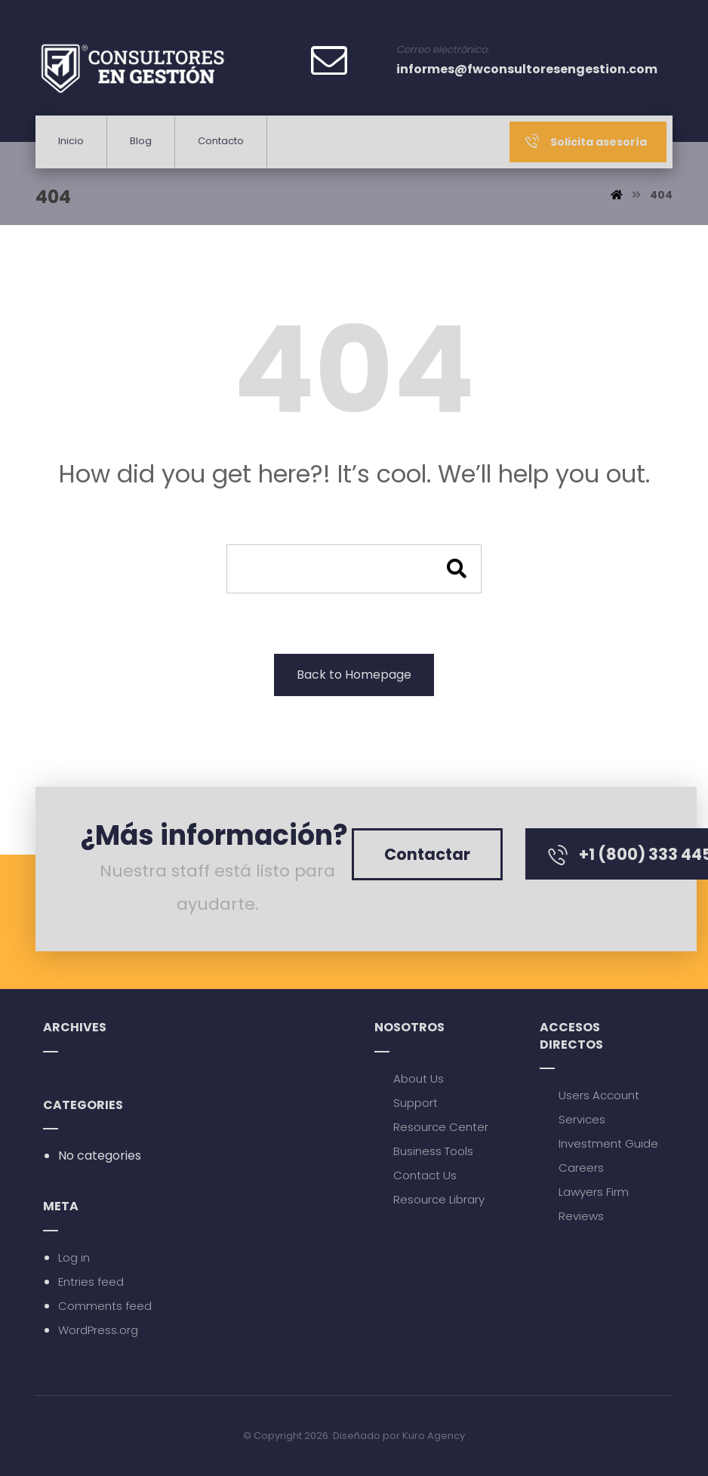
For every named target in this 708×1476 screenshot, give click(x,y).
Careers (572, 1168)
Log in (74, 1257)
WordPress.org (98, 1330)
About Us (409, 1078)
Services (572, 1119)
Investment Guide (599, 1143)
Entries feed (91, 1282)
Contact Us (415, 1175)
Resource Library (429, 1199)
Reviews (572, 1216)
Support (406, 1103)
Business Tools (423, 1151)
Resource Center (431, 1127)
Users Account (589, 1095)
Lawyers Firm (584, 1192)
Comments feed (105, 1306)
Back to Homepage (354, 674)
